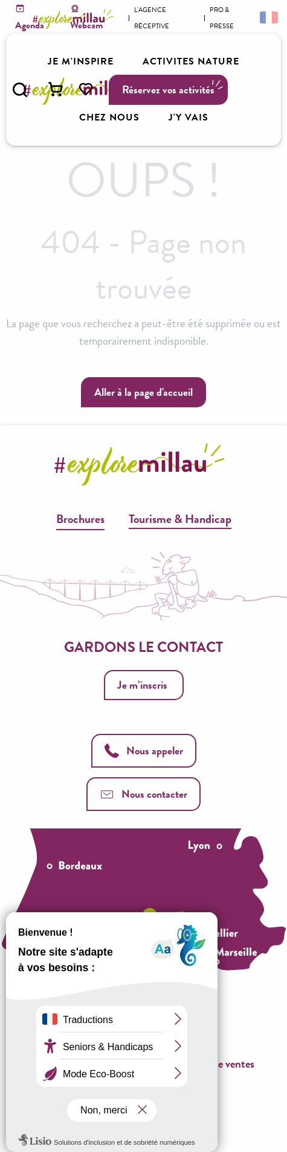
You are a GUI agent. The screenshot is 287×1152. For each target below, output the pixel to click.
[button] (20, 90)
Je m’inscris (142, 685)
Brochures (80, 519)
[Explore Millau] (75, 19)
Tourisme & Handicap (180, 519)
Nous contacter (143, 794)
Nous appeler (144, 750)
